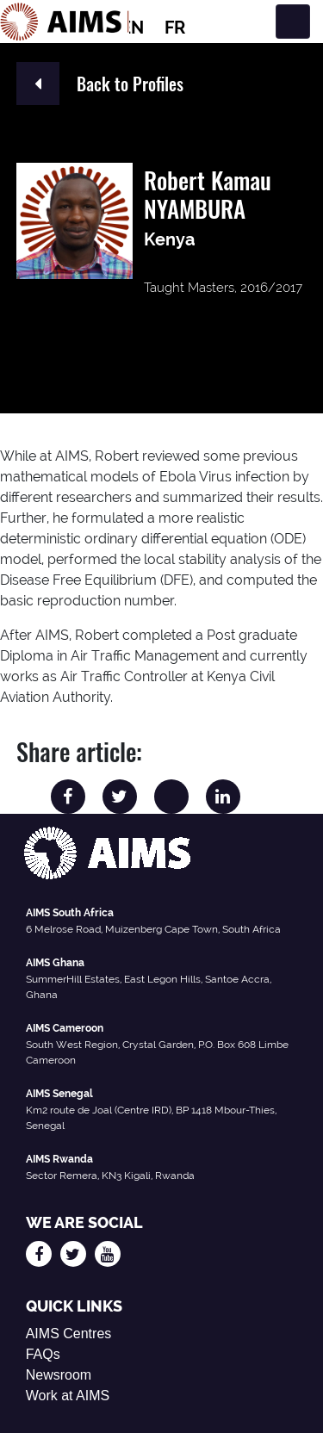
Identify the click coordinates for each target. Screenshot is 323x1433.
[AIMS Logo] (64, 21)
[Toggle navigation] (293, 21)
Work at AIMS (68, 1395)
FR (175, 27)
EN (132, 27)
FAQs (43, 1354)
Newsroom (58, 1375)
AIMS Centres (69, 1333)
